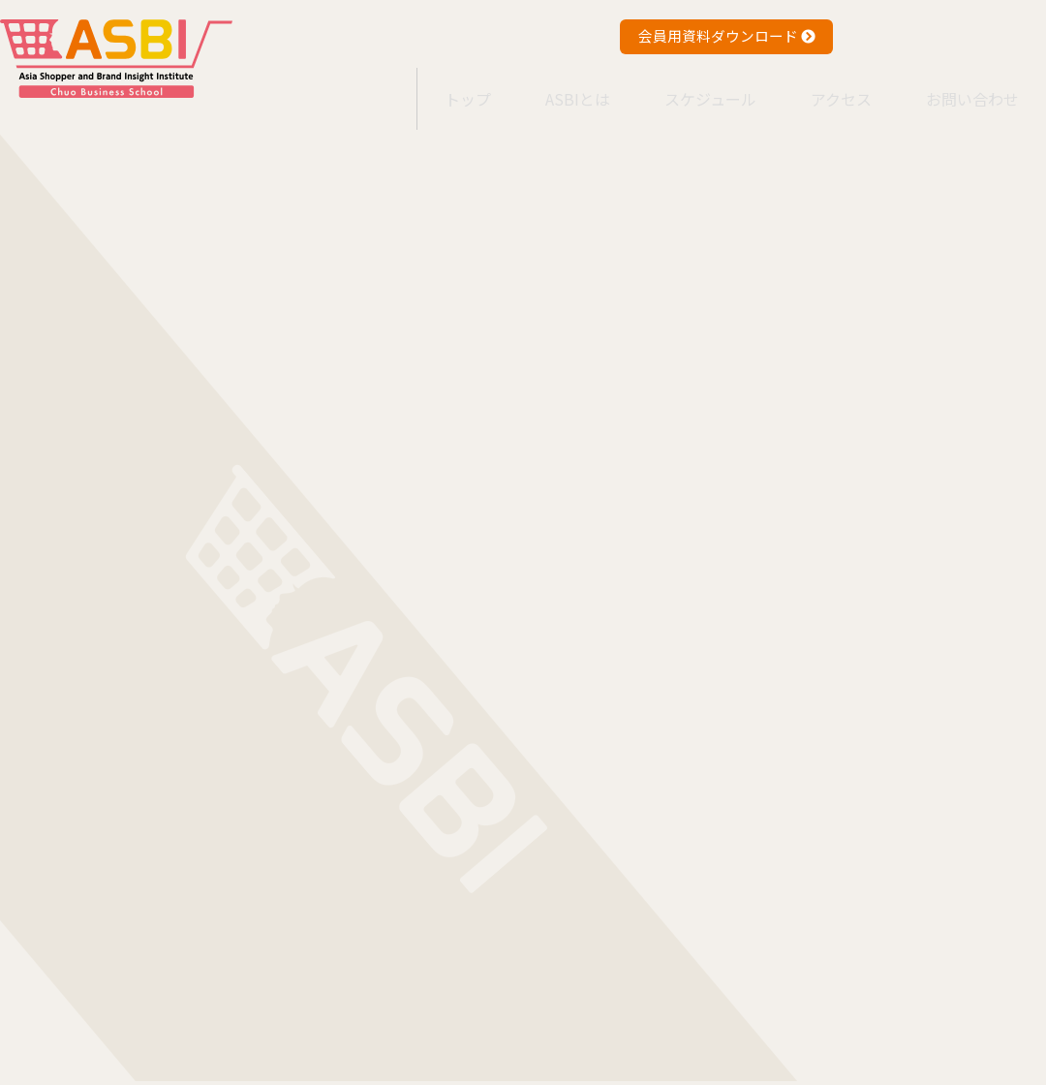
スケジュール (686, 87)
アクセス (826, 87)
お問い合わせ (967, 87)
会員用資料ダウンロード (726, 35)
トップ (423, 87)
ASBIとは (543, 87)
